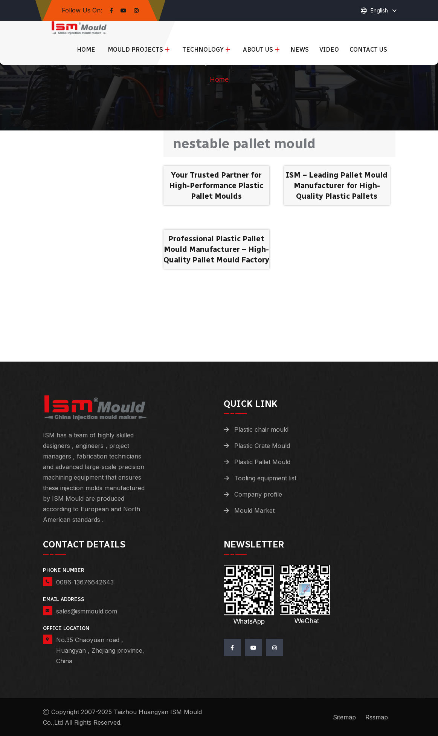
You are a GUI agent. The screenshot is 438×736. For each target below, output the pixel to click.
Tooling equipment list (265, 478)
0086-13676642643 (85, 582)
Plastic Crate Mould (262, 445)
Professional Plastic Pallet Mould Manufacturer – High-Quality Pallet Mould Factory (216, 249)
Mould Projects (135, 49)
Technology (203, 49)
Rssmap (376, 717)
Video (329, 49)
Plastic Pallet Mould (262, 462)
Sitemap (344, 717)
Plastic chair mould (261, 429)
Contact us (368, 49)
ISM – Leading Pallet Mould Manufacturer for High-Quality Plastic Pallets (337, 185)
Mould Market (254, 510)
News (299, 49)
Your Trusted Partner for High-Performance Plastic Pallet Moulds (216, 185)
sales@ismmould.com (86, 611)
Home (86, 49)
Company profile (258, 494)
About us (258, 49)
